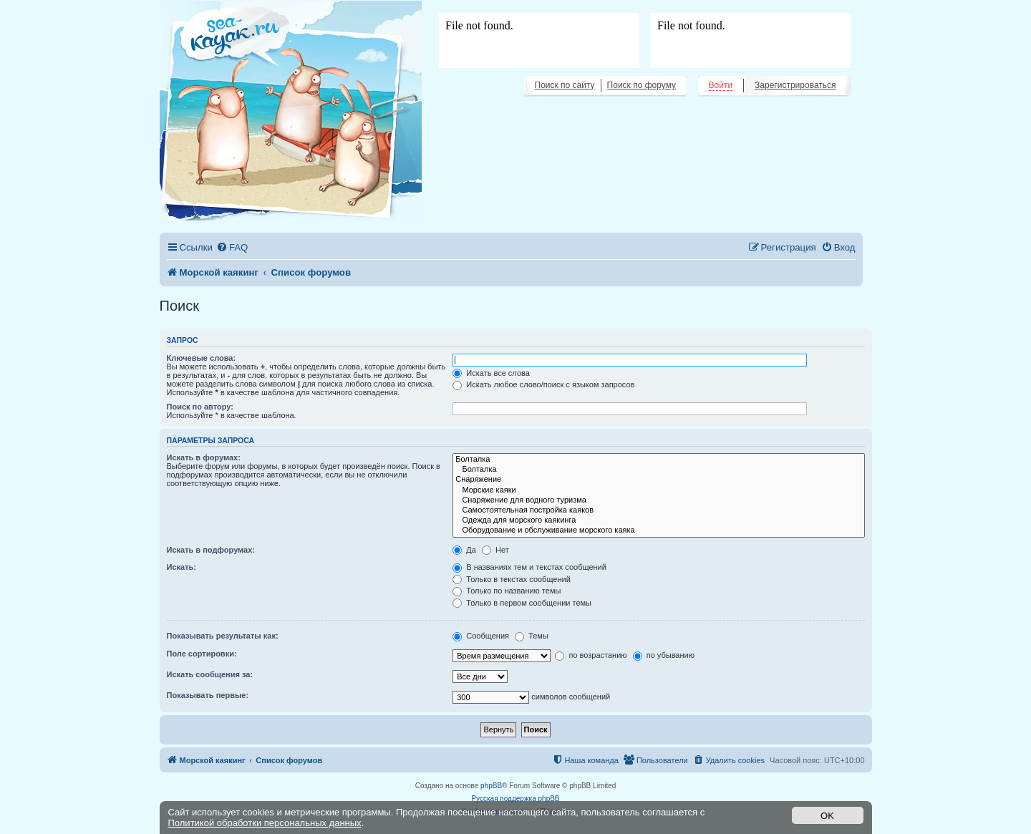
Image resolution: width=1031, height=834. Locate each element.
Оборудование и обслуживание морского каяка (658, 530)
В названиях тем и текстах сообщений (529, 567)
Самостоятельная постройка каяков (658, 510)
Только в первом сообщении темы (521, 602)
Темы (531, 635)
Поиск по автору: (200, 406)
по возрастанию (590, 655)
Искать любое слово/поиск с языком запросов (543, 384)
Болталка (658, 460)
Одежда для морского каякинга (658, 520)
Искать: (181, 567)
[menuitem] (232, 247)
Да (464, 550)
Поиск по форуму (641, 85)
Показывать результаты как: (223, 635)
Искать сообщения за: (210, 674)
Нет (495, 550)
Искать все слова (491, 373)
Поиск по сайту (565, 85)
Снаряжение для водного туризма (658, 500)
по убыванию (663, 655)
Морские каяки (658, 490)
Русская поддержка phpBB (515, 799)
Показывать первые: (208, 695)
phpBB (491, 786)
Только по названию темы (506, 590)
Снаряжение (658, 480)
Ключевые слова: (201, 358)
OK (827, 815)
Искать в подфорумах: (211, 550)
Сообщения (480, 635)
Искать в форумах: (204, 457)
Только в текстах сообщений (511, 579)
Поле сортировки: (202, 653)
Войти (721, 85)
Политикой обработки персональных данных (265, 823)
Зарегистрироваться (795, 85)
